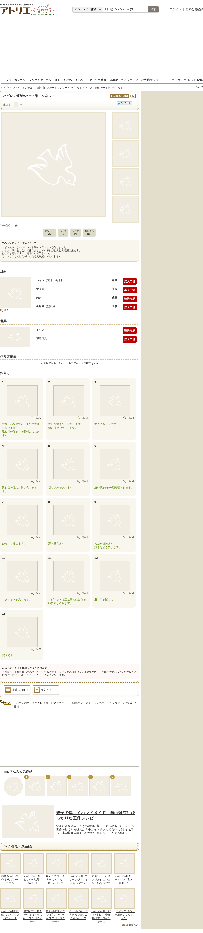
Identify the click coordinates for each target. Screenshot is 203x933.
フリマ (116, 702)
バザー (103, 702)
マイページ (179, 80)
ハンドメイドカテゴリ (22, 87)
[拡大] (6, 310)
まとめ (67, 80)
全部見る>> (132, 925)
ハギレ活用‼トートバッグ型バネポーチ (124, 879)
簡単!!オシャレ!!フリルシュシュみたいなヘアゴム (101, 881)
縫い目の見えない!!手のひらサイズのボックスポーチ (55, 916)
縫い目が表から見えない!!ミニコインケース (78, 915)
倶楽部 (113, 80)
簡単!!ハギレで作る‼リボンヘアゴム (10, 879)
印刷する (43, 690)
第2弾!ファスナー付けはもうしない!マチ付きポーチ (33, 916)
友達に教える (16, 690)
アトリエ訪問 (97, 80)
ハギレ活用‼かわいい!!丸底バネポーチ (32, 879)
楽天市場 (129, 281)
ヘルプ (199, 87)
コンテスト (53, 80)
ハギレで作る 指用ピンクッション (125, 915)
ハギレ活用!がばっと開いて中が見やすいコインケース (101, 916)
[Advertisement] (101, 48)
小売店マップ (149, 80)
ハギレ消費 (41, 702)
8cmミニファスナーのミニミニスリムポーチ (55, 879)
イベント (80, 80)
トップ (7, 80)
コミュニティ (129, 80)
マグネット (76, 87)
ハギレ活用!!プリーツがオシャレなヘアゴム (78, 879)
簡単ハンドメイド (83, 702)
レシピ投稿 (195, 80)
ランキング (36, 80)
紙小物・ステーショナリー (52, 87)
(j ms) (95, 363)
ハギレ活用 (22, 702)
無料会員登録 (194, 9)
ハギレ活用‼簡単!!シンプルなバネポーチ (10, 915)
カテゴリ (20, 80)
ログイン (175, 9)
